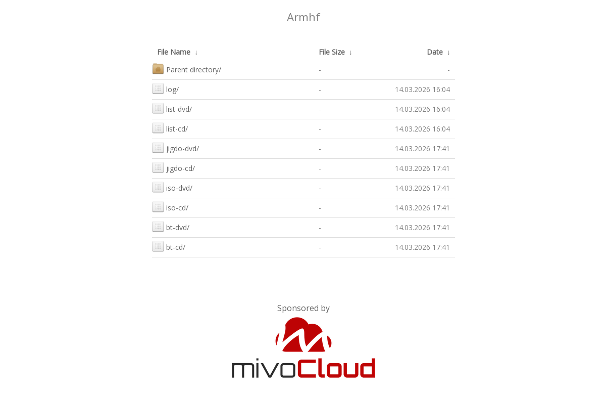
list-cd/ (170, 128)
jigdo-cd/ (173, 167)
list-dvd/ (172, 108)
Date (435, 52)
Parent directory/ (186, 68)
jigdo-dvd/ (175, 147)
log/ (165, 88)
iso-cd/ (170, 206)
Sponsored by (303, 308)
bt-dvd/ (170, 226)
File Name (173, 52)
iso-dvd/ (172, 187)
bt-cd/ (168, 246)
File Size (332, 52)
